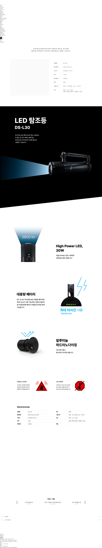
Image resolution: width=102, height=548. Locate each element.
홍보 (1, 23)
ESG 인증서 (2, 19)
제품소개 (1, 535)
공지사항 (1, 24)
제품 (1, 11)
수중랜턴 (1, 12)
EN (2, 36)
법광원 (1, 15)
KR (0, 36)
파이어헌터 (2, 29)
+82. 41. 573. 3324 (4, 543)
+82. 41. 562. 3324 (4, 546)
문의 (1, 25)
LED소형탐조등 (8, 519)
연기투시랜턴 (2, 14)
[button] (85, 502)
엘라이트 (1, 27)
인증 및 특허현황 (3, 18)
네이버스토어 (2, 30)
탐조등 (1, 13)
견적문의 (1, 536)
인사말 (1, 8)
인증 (1, 17)
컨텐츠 (1, 20)
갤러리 (1, 21)
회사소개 (1, 7)
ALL (0, 40)
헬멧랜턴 (6, 516)
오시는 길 (2, 9)
